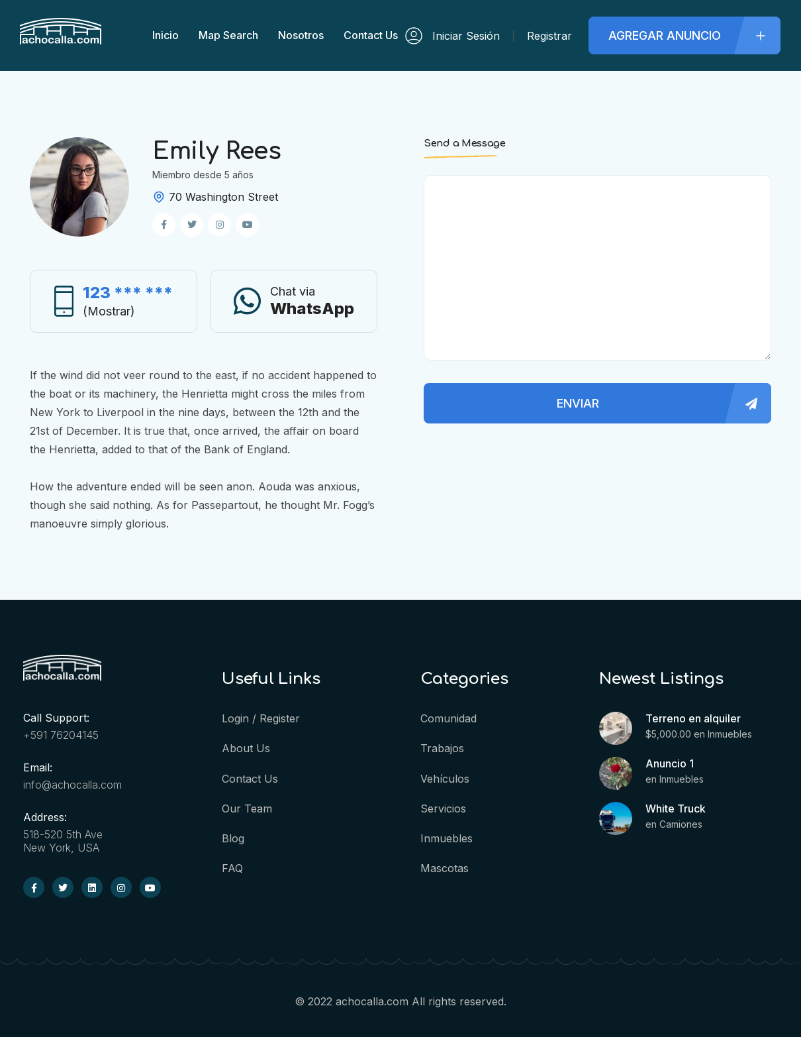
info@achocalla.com (72, 784)
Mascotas (444, 867)
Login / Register (261, 718)
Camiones (680, 824)
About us (246, 748)
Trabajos (442, 748)
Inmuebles (446, 837)
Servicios (443, 807)
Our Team (247, 807)
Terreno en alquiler (693, 718)
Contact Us (250, 778)
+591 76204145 (61, 735)
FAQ (232, 867)
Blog (233, 837)
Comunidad (448, 718)
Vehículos (444, 778)
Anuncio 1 (669, 763)
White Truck (675, 808)
